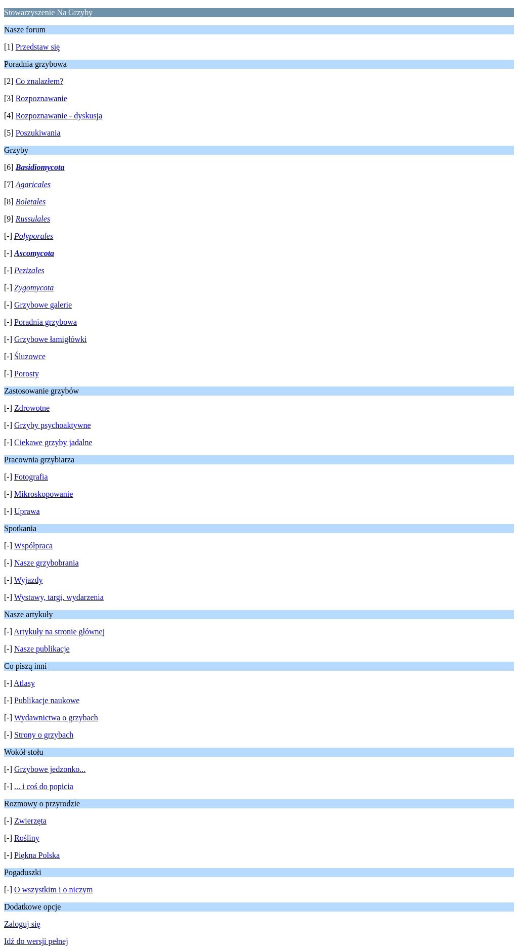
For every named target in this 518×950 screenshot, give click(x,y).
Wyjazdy (28, 580)
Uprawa (27, 511)
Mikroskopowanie (43, 494)
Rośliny (26, 838)
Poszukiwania (38, 132)
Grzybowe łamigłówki (50, 339)
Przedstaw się (38, 46)
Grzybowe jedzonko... (49, 769)
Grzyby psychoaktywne (52, 425)
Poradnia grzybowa (45, 322)
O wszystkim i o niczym (53, 889)
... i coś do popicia (43, 786)
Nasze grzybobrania (46, 562)
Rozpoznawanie (41, 98)
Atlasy (24, 683)
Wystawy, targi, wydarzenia (59, 597)
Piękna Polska (37, 855)
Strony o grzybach (43, 734)
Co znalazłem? (40, 81)
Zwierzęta (30, 820)
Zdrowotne (32, 408)
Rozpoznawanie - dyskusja (59, 115)
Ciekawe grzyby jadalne (53, 442)
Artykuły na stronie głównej (59, 631)
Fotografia (31, 476)
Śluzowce (30, 356)
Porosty (26, 373)
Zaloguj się (22, 924)
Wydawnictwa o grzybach (56, 717)
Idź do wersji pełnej (36, 941)
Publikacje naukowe (46, 700)
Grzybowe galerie (43, 304)
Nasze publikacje (42, 648)
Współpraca (33, 545)
